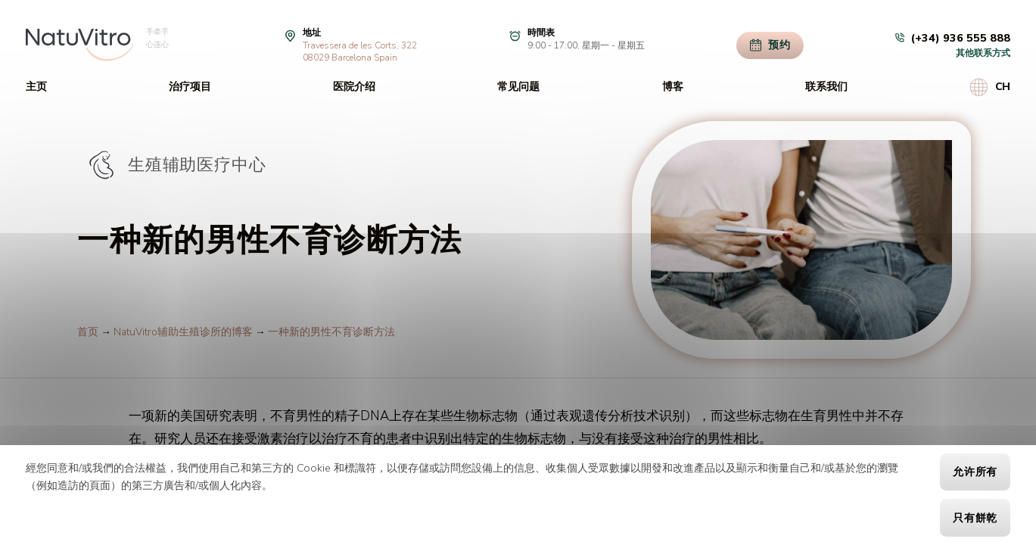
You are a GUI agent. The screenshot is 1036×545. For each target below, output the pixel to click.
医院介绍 (354, 86)
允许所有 (975, 472)
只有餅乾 (975, 518)
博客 (672, 86)
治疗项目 (190, 86)
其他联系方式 (983, 53)
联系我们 (826, 86)
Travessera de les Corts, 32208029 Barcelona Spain (360, 51)
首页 (87, 332)
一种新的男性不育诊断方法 (331, 332)
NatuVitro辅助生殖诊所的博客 (183, 332)
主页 (36, 86)
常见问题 (518, 86)
